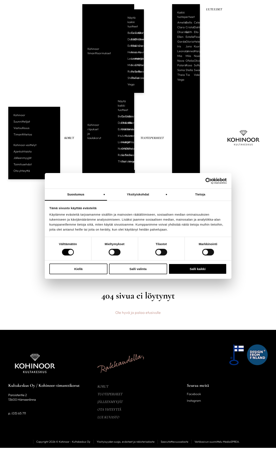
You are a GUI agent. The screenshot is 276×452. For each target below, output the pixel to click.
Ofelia (121, 148)
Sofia (121, 155)
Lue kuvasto (108, 417)
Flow (197, 37)
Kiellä (78, 269)
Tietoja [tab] (200, 194)
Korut (69, 138)
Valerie (138, 78)
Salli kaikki (198, 269)
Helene (198, 41)
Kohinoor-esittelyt (24, 145)
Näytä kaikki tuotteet (133, 22)
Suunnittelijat (21, 121)
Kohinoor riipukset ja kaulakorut (94, 131)
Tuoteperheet (152, 138)
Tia (121, 161)
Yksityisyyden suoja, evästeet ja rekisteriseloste (125, 441)
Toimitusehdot (22, 164)
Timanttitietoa (22, 134)
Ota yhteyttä (21, 171)
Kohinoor (19, 115)
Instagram (194, 401)
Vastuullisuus (21, 128)
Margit (121, 142)
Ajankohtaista (22, 151)
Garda (138, 46)
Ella (196, 32)
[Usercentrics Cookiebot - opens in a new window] (208, 181)
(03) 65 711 (19, 413)
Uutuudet (214, 9)
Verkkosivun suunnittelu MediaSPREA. (217, 441)
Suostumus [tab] (75, 194)
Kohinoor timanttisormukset (99, 51)
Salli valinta (138, 269)
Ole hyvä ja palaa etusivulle (138, 312)
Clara (138, 33)
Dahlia (198, 27)
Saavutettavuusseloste (174, 441)
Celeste (121, 116)
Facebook (194, 394)
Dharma (121, 123)
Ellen (138, 39)
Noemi (198, 56)
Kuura (138, 52)
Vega (180, 79)
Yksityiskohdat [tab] (138, 194)
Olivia (138, 65)
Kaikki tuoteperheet (186, 15)
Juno (121, 136)
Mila (138, 58)
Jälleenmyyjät (22, 158)
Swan (138, 71)
